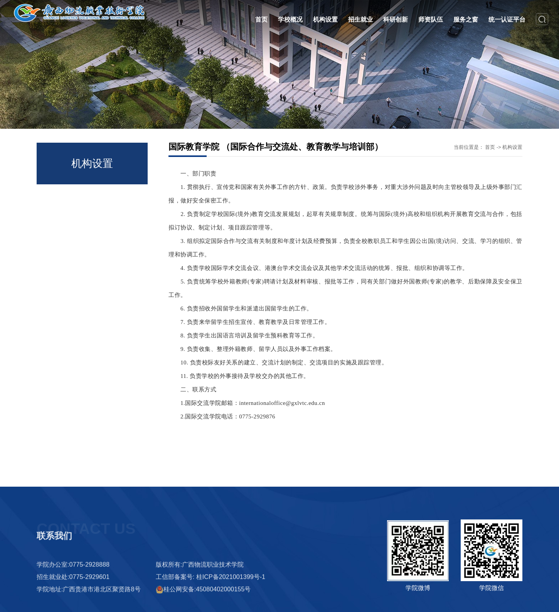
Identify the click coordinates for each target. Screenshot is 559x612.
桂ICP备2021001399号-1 (230, 603)
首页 (490, 147)
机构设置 (512, 147)
